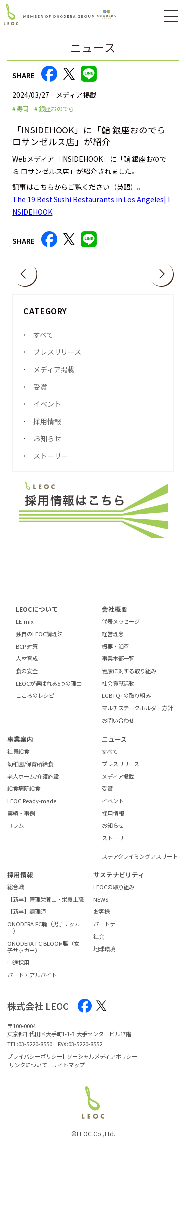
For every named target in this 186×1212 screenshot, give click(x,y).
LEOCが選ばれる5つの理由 (49, 691)
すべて (43, 335)
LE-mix (25, 628)
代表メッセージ (121, 628)
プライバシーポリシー (34, 1063)
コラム (15, 832)
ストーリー (50, 456)
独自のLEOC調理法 (39, 641)
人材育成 (27, 665)
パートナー (107, 931)
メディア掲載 (53, 369)
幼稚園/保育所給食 (30, 771)
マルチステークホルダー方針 (137, 715)
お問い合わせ (118, 728)
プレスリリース (57, 352)
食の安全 (27, 678)
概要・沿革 (115, 653)
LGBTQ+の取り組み (126, 703)
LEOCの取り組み (113, 894)
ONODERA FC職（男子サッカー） (43, 935)
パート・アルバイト (32, 982)
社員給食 (18, 758)
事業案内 (20, 746)
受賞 (40, 386)
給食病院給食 (23, 795)
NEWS (100, 907)
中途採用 (18, 969)
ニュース (114, 746)
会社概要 (114, 616)
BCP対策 (26, 653)
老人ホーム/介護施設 (33, 783)
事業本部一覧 (118, 665)
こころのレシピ (35, 703)
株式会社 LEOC (38, 1012)
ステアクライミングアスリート (140, 863)
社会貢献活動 (118, 691)
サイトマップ (68, 1072)
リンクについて (28, 1072)
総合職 (15, 894)
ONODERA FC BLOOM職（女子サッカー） (43, 953)
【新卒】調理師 (26, 919)
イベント (47, 404)
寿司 (23, 108)
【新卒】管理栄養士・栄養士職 (45, 907)
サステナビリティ (118, 881)
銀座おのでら (56, 108)
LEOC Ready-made (31, 808)
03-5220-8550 (35, 1051)
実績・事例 (21, 820)
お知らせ (47, 438)
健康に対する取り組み (129, 678)
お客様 (101, 919)
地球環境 (104, 956)
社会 (98, 944)
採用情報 (47, 421)
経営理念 (113, 641)
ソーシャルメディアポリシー (102, 1063)
